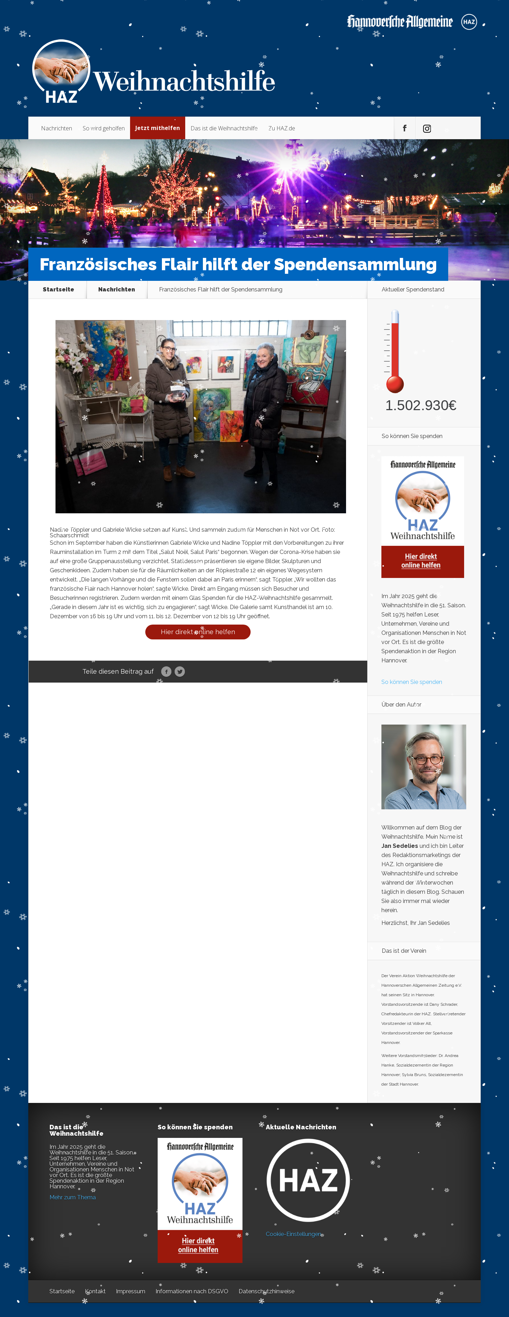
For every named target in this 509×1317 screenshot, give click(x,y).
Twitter (179, 672)
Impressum (130, 1291)
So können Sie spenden (411, 682)
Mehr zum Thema (72, 1197)
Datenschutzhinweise (266, 1291)
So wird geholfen (104, 128)
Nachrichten (56, 128)
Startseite (58, 290)
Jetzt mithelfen (157, 128)
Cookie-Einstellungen (293, 1234)
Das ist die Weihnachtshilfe (224, 128)
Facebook (166, 672)
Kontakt (95, 1291)
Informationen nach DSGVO (192, 1291)
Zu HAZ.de (281, 128)
